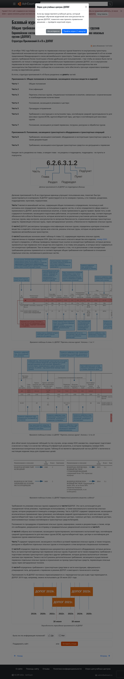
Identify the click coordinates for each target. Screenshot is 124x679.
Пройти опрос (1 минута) (74, 31)
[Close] (86, 7)
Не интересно (53, 31)
